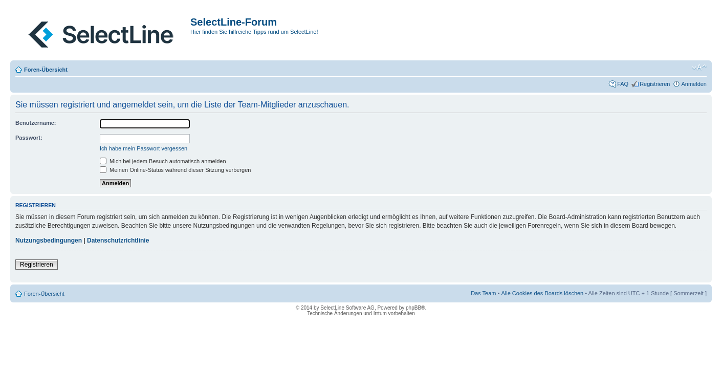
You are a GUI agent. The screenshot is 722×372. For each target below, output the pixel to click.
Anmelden (694, 84)
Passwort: (28, 138)
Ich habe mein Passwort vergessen (143, 148)
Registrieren (655, 84)
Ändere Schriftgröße (699, 67)
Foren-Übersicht (46, 70)
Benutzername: (35, 123)
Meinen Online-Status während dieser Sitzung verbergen (175, 170)
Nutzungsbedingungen (48, 240)
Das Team (483, 293)
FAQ (622, 84)
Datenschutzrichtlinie (118, 240)
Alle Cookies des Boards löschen (542, 293)
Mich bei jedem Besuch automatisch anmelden (163, 161)
